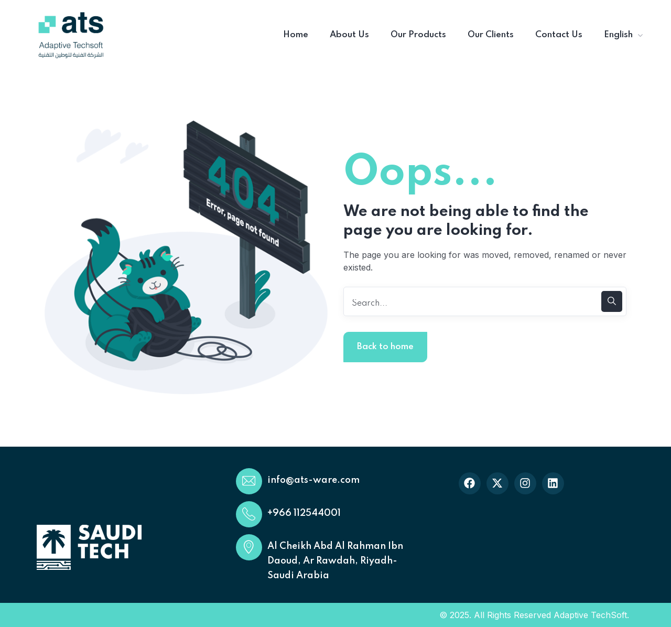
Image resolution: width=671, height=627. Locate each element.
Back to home (385, 346)
